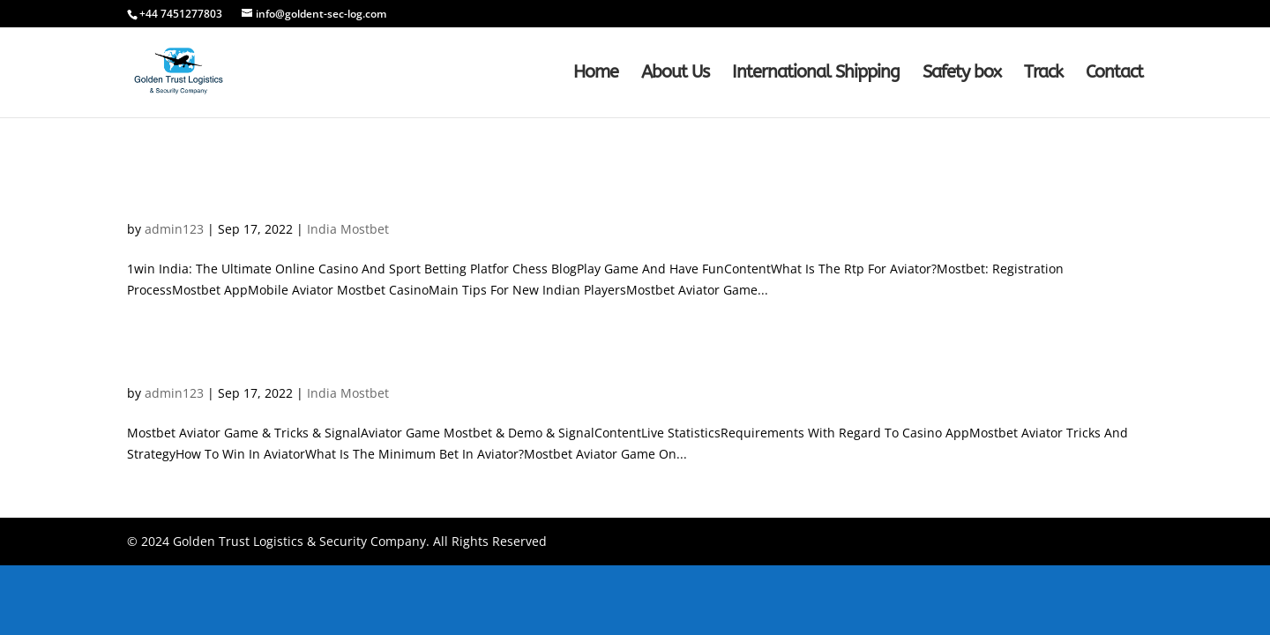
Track (1043, 74)
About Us (675, 74)
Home (595, 74)
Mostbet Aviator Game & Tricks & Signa (317, 362)
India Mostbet (348, 228)
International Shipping (816, 74)
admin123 (174, 228)
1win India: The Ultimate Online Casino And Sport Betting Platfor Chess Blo (492, 198)
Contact (1114, 74)
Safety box (962, 74)
